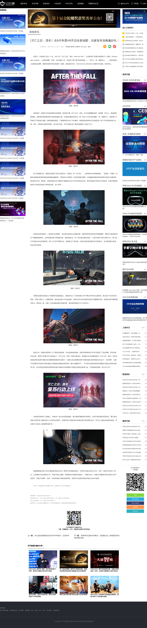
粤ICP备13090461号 (87, 621)
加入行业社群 (135, 503)
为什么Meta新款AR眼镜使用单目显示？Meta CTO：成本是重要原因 (132, 366)
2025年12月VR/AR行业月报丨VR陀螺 (132, 405)
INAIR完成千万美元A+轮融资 (130, 437)
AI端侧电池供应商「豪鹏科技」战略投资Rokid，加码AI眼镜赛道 (135, 44)
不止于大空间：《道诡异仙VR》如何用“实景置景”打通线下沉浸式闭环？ (132, 351)
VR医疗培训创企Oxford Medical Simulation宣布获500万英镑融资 (132, 456)
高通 (36, 610)
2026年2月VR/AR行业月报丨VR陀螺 (132, 387)
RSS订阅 (135, 511)
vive (40, 610)
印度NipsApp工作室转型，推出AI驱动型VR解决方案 (135, 40)
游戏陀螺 (27, 610)
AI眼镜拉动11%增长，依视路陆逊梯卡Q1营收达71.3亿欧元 (135, 51)
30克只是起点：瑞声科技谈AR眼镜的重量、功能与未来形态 (132, 337)
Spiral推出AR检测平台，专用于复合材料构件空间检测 (135, 55)
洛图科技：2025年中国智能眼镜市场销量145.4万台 (132, 391)
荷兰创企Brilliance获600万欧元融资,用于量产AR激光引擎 (132, 448)
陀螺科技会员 (93, 3)
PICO (43, 610)
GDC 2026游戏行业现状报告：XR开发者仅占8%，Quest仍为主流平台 (132, 398)
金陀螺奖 (80, 3)
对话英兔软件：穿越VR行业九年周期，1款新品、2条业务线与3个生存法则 (132, 359)
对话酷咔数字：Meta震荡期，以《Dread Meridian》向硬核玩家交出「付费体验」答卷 (132, 333)
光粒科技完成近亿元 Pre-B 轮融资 (131, 452)
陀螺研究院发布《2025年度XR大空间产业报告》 (132, 394)
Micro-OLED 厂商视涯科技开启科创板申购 (132, 459)
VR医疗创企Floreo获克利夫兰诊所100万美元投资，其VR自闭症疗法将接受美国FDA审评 (132, 426)
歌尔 (32, 610)
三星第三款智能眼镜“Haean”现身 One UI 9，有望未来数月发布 (135, 66)
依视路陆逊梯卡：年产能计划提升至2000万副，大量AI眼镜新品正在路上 (132, 340)
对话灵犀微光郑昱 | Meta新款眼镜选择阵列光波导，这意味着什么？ (132, 362)
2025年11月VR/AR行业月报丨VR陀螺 (132, 409)
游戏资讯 (46, 3)
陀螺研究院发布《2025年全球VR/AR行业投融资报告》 (132, 402)
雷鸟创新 (49, 610)
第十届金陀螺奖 (4, 610)
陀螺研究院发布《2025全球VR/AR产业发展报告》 (132, 383)
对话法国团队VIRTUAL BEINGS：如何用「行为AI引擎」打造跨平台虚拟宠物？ (132, 348)
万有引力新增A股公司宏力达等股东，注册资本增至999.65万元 (132, 441)
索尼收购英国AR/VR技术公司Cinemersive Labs (132, 445)
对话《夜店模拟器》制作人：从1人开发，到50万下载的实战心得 (132, 344)
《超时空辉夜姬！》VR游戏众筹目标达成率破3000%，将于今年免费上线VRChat (135, 37)
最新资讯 (24, 3)
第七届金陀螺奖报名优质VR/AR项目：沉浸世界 (48, 535)
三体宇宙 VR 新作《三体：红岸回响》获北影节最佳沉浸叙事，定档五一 (135, 33)
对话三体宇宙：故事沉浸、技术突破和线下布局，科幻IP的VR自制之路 (132, 355)
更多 (144, 327)
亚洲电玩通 (56, 610)
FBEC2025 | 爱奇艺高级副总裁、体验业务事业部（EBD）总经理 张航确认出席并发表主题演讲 (104, 571)
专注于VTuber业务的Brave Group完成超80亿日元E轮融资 (135, 62)
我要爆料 (135, 507)
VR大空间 (69, 3)
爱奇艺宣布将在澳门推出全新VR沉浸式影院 (73, 594)
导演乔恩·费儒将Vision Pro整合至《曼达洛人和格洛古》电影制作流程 (135, 48)
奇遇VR (77, 47)
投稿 (135, 495)
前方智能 (21, 610)
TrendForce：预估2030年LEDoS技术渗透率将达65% (132, 413)
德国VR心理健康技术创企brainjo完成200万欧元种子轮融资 (132, 430)
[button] (71, 25)
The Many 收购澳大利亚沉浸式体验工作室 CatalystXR (135, 59)
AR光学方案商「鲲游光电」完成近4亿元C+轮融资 (132, 434)
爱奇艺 (73, 47)
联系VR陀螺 (135, 499)
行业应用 (57, 3)
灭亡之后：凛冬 (86, 47)
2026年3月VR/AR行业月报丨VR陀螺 (132, 380)
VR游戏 (67, 47)
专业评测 (35, 3)
